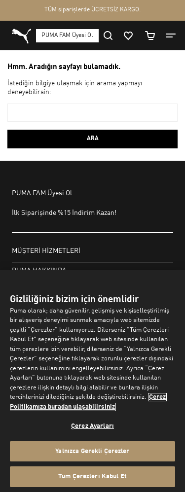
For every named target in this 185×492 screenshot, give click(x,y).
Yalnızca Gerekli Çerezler (92, 451)
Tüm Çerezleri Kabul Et (92, 476)
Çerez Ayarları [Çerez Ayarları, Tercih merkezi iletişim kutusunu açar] (92, 426)
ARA (93, 138)
